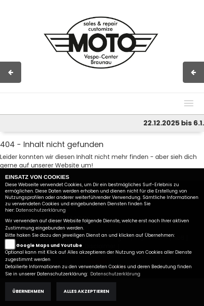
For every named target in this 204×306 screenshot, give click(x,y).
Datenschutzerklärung (41, 210)
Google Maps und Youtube (49, 245)
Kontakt (137, 88)
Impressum (84, 88)
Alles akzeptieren (86, 291)
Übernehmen (28, 291)
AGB (114, 88)
